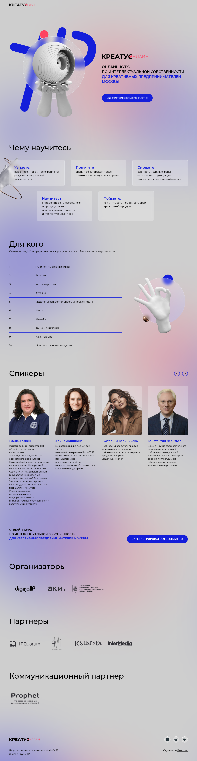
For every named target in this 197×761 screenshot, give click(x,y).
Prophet (182, 750)
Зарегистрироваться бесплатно (127, 97)
